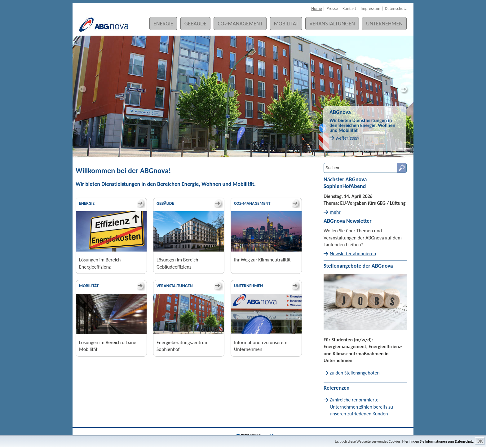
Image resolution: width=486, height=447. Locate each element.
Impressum (370, 8)
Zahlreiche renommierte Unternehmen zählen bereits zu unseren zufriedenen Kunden (361, 407)
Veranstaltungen (332, 23)
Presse (332, 8)
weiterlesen (347, 138)
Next (404, 89)
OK (480, 441)
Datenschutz (396, 8)
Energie (163, 23)
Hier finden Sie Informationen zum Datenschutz (438, 441)
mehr (335, 212)
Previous (82, 89)
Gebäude (195, 23)
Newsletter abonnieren (353, 253)
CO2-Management (252, 203)
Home (316, 8)
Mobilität (286, 23)
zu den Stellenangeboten (355, 373)
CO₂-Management (240, 23)
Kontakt (349, 8)
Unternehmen (384, 23)
